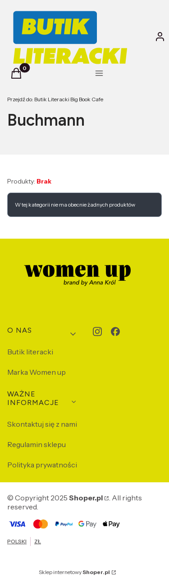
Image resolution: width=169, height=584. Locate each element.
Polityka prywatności (42, 464)
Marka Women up (36, 372)
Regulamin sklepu (36, 444)
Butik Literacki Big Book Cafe (55, 99)
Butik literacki (30, 351)
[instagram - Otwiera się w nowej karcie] (97, 331)
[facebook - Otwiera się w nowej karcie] (115, 331)
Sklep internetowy (74, 572)
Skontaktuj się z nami (42, 424)
